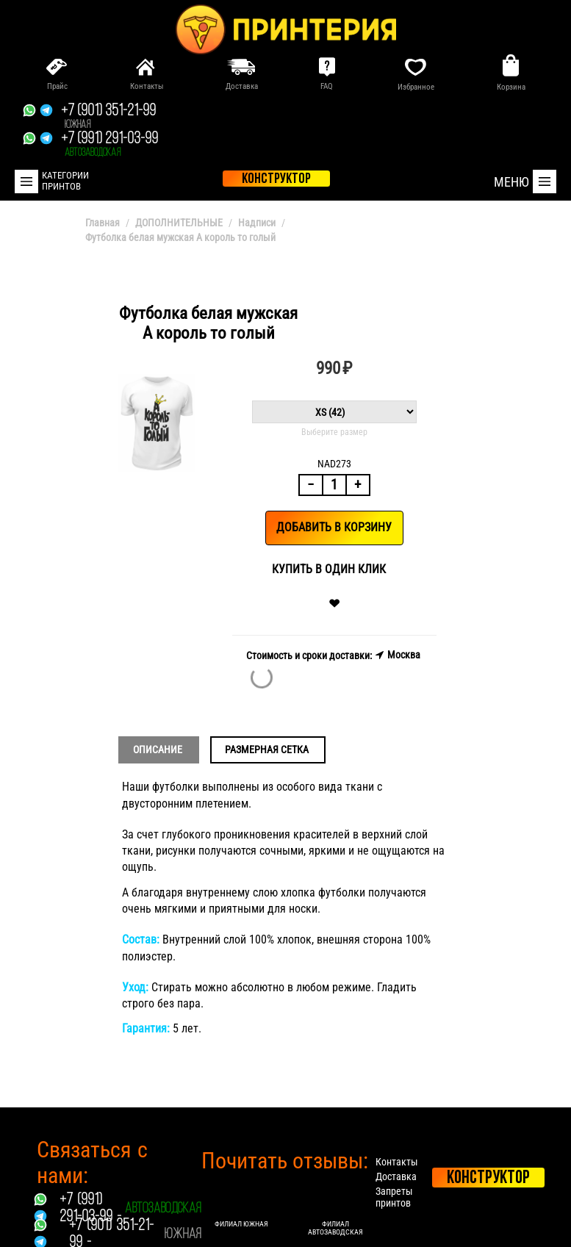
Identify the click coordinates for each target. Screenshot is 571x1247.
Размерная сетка (267, 749)
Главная (102, 223)
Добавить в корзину (334, 527)
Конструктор (488, 1178)
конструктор (276, 179)
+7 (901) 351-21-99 (108, 117)
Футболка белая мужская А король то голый (180, 237)
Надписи (257, 223)
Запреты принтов (394, 1197)
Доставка (396, 1176)
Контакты (397, 1162)
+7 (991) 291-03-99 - (90, 1209)
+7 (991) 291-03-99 (109, 145)
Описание (157, 749)
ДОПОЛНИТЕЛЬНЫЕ (179, 223)
